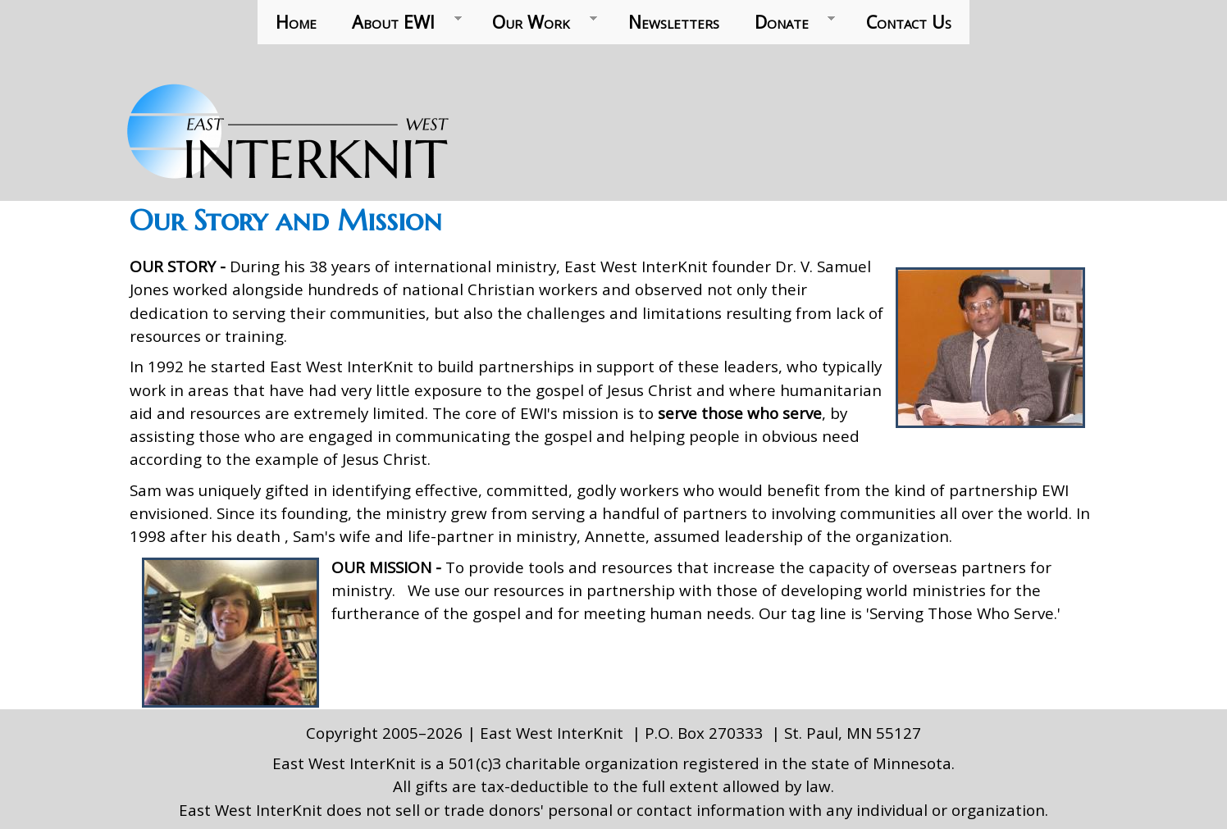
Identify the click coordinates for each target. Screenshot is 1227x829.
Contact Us (908, 22)
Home (296, 22)
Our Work (536, 22)
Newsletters (673, 22)
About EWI (398, 22)
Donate (786, 22)
